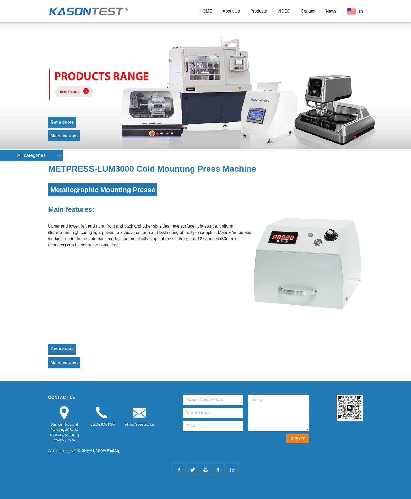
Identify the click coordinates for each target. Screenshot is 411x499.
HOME (205, 11)
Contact (308, 11)
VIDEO (283, 11)
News (331, 11)
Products (258, 11)
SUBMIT (298, 439)
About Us (231, 11)
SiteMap (113, 451)
